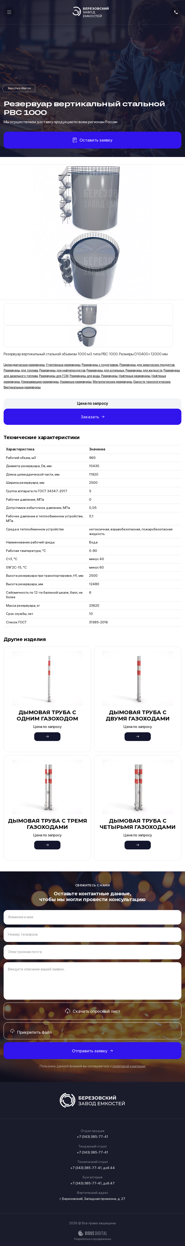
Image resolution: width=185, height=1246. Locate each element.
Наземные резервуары (76, 382)
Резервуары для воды (85, 376)
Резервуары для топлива (21, 370)
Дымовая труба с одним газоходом (47, 715)
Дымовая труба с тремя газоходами (47, 824)
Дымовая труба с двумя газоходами (138, 715)
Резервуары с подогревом (100, 365)
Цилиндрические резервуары (24, 365)
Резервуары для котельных (105, 370)
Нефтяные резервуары (134, 376)
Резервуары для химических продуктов (146, 365)
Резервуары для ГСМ (53, 376)
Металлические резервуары (112, 382)
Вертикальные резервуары (22, 387)
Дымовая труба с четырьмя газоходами (138, 824)
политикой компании (128, 1066)
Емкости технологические (151, 382)
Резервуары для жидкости (144, 370)
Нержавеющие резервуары (40, 382)
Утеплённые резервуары (63, 365)
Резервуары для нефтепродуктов (62, 370)
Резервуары (19, 88)
